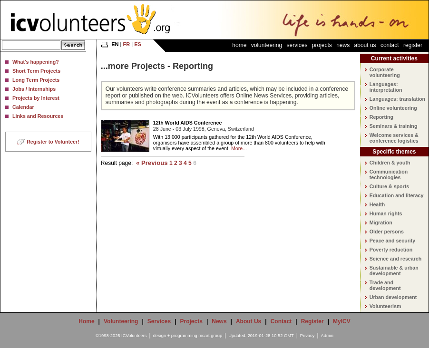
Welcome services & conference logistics (394, 138)
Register (412, 45)
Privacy (307, 335)
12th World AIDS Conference (187, 123)
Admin (327, 335)
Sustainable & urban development (394, 270)
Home (239, 45)
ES (137, 44)
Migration (381, 222)
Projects (322, 45)
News (343, 45)
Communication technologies (389, 174)
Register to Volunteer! (53, 142)
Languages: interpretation (386, 87)
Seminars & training (394, 126)
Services (296, 45)
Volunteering (266, 45)
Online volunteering (393, 108)
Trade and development (385, 285)
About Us (365, 45)
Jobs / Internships (34, 89)
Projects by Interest (35, 98)
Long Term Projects (35, 80)
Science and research (396, 258)
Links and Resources (37, 116)
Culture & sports (389, 186)
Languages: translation (397, 99)
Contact (389, 45)
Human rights (386, 213)
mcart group (210, 335)
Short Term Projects (36, 71)
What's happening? (35, 62)
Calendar (23, 107)
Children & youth (390, 162)
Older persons (387, 231)
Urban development (393, 297)
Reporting (381, 117)
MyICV (342, 321)
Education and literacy (397, 195)
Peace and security (393, 240)
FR (126, 44)
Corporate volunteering (385, 72)
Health (377, 204)
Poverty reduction (391, 249)
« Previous (152, 162)
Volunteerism (385, 306)
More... (239, 148)
